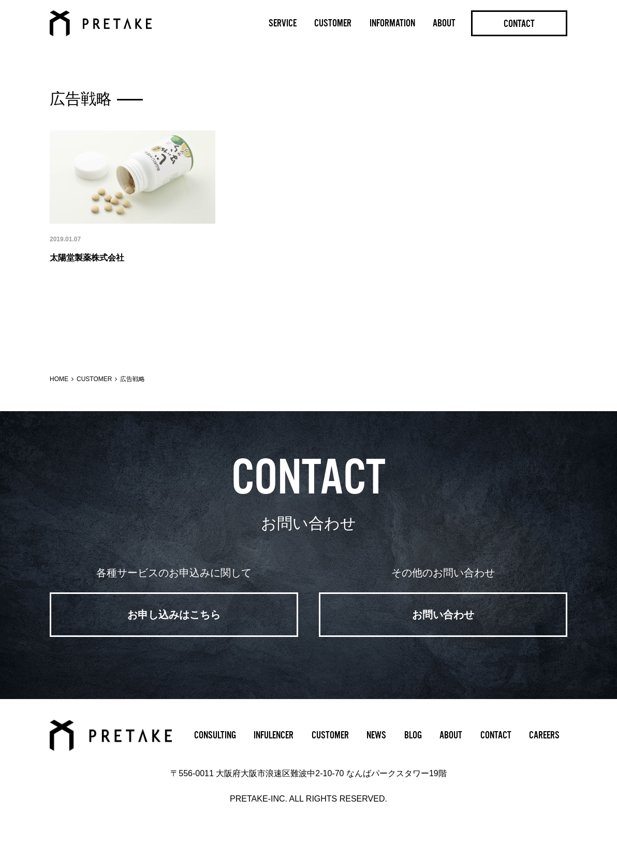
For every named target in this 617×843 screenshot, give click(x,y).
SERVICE (283, 23)
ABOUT (444, 23)
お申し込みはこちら (174, 614)
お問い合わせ (443, 614)
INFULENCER (273, 735)
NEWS (376, 735)
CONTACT (519, 24)
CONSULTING (215, 735)
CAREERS (544, 735)
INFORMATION (392, 23)
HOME (59, 379)
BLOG (413, 735)
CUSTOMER (332, 23)
